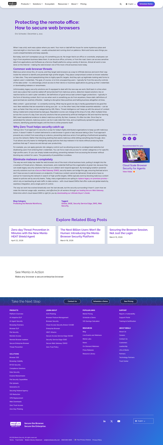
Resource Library (89, 354)
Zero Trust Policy (52, 347)
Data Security (15, 372)
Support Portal (124, 317)
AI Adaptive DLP (16, 317)
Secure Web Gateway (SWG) (47, 170)
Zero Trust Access (16, 405)
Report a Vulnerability (127, 314)
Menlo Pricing (88, 314)
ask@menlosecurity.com (52, 440)
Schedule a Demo (100, 301)
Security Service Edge (82, 203)
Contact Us (72, 301)
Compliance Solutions (17, 368)
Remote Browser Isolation (19, 339)
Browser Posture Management (57, 317)
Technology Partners (126, 357)
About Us (122, 332)
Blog (84, 332)
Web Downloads (15, 401)
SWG (95, 203)
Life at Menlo (124, 350)
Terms (12, 440)
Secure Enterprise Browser (19, 343)
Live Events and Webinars (92, 335)
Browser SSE (14, 357)
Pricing (83, 4)
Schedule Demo (146, 4)
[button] (25, 4)
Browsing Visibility (16, 361)
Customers (123, 343)
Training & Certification (127, 321)
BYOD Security (15, 365)
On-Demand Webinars (91, 346)
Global (64, 203)
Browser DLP (14, 328)
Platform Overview (16, 314)
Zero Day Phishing (16, 409)
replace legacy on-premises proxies (92, 178)
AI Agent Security (16, 321)
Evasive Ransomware (17, 376)
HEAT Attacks (51, 332)
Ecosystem (49, 4)
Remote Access (15, 336)
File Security (14, 332)
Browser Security (52, 321)
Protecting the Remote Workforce (27, 203)
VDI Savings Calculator (91, 321)
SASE (70, 203)
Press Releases (88, 350)
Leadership (123, 346)
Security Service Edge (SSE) (56, 339)
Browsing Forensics (17, 325)
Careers (122, 335)
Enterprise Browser (53, 328)
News (85, 343)
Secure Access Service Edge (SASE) (59, 336)
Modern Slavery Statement (33, 440)
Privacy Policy (97, 440)
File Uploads (14, 383)
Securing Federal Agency (19, 391)
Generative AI (15, 387)
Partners (122, 354)
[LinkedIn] (104, 421)
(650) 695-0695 (66, 440)
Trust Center (123, 361)
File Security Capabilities (19, 379)
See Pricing (128, 301)
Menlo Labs (87, 339)
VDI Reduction (15, 394)
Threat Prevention (16, 347)
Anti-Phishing (51, 314)
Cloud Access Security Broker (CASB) (60, 325)
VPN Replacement (16, 398)
